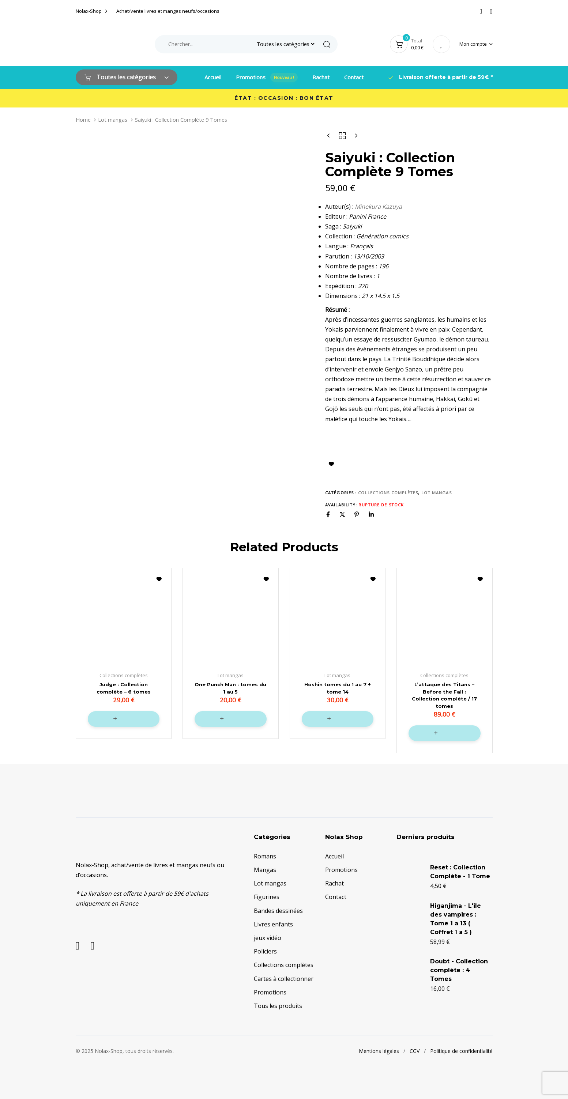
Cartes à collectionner (283, 977)
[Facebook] (328, 514)
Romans (265, 854)
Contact (354, 77)
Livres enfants (273, 922)
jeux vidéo (267, 936)
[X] (342, 514)
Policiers (265, 949)
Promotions (267, 77)
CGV (415, 1049)
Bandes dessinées (278, 909)
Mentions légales (379, 1049)
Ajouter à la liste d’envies (331, 464)
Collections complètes (388, 492)
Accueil (212, 77)
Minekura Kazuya (378, 207)
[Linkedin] (371, 514)
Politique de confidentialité (461, 1049)
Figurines (266, 895)
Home (83, 119)
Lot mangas (112, 119)
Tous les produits (278, 1004)
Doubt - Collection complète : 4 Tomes (459, 968)
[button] (476, 44)
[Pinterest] (357, 514)
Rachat (321, 77)
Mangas (265, 868)
